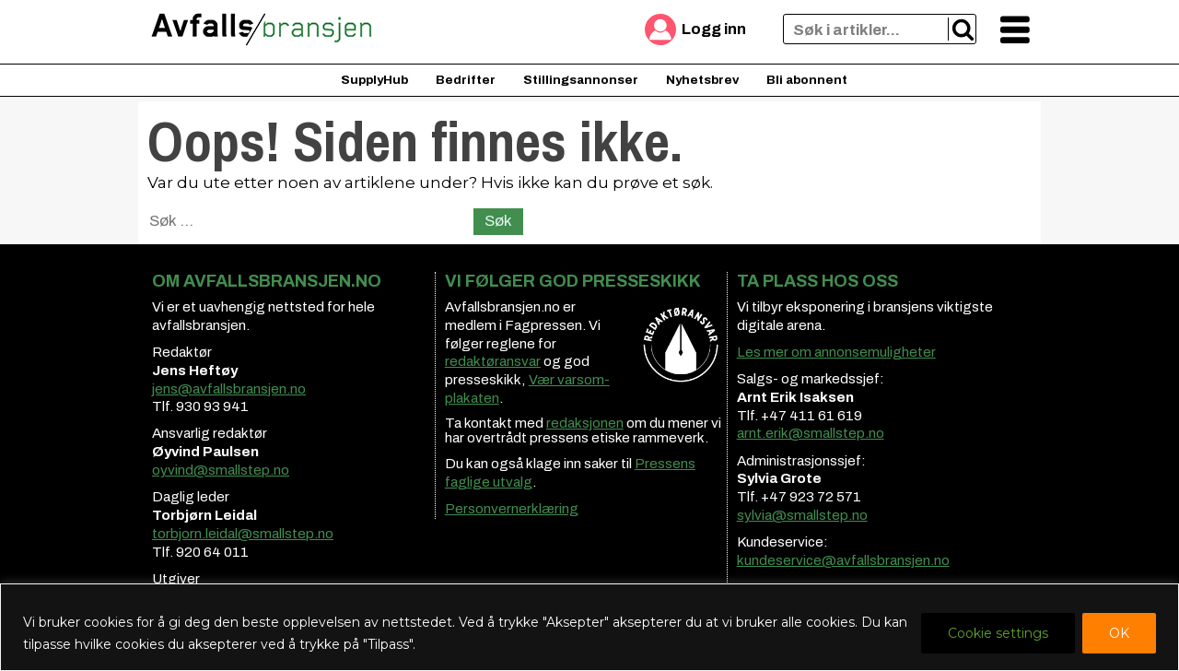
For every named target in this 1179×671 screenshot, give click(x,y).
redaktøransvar (493, 361)
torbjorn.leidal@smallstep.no (242, 533)
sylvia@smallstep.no (802, 515)
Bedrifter (466, 80)
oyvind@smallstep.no (220, 470)
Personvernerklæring (511, 508)
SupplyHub (374, 80)
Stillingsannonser (580, 80)
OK (1119, 633)
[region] (589, 627)
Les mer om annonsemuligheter (836, 352)
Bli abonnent (806, 80)
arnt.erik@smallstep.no (810, 433)
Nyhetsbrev (702, 80)
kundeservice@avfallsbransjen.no (843, 560)
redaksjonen (585, 423)
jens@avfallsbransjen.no (229, 389)
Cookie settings (998, 633)
